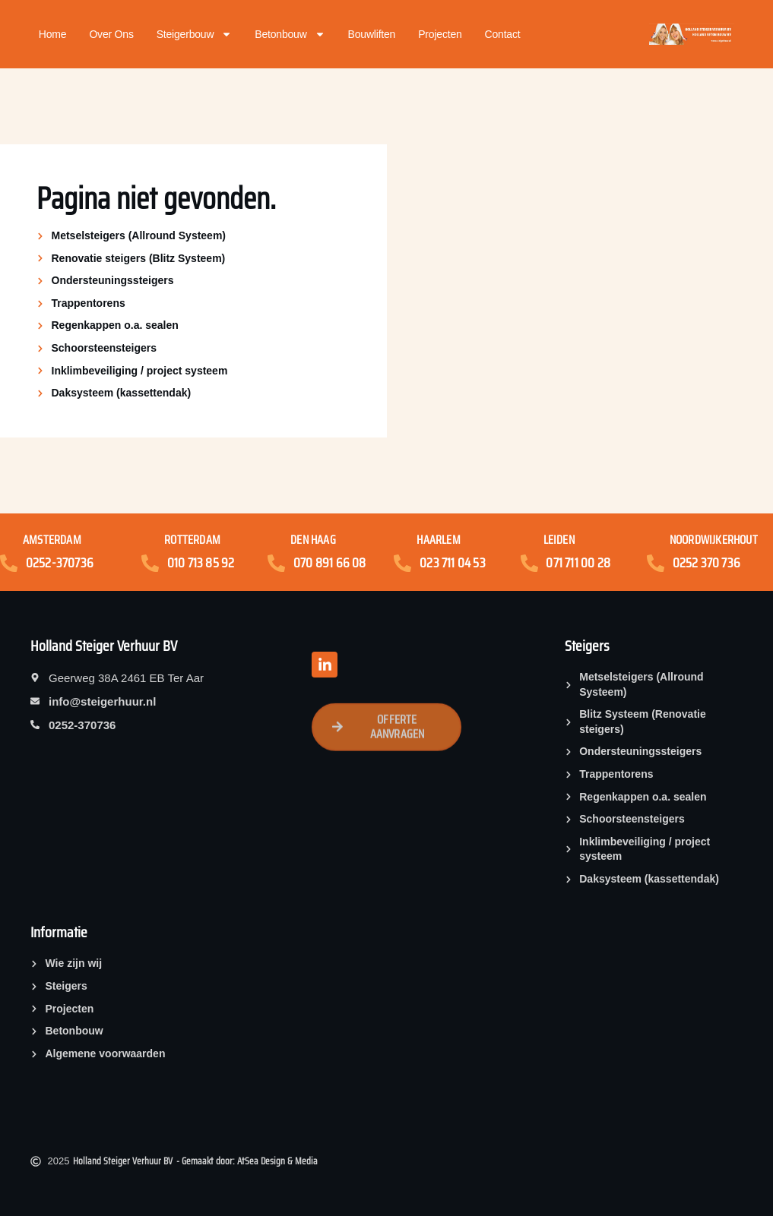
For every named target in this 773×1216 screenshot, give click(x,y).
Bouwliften (372, 34)
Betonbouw (290, 34)
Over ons (111, 34)
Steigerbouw (195, 34)
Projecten (439, 34)
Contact (503, 34)
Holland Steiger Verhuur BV (103, 645)
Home (53, 34)
